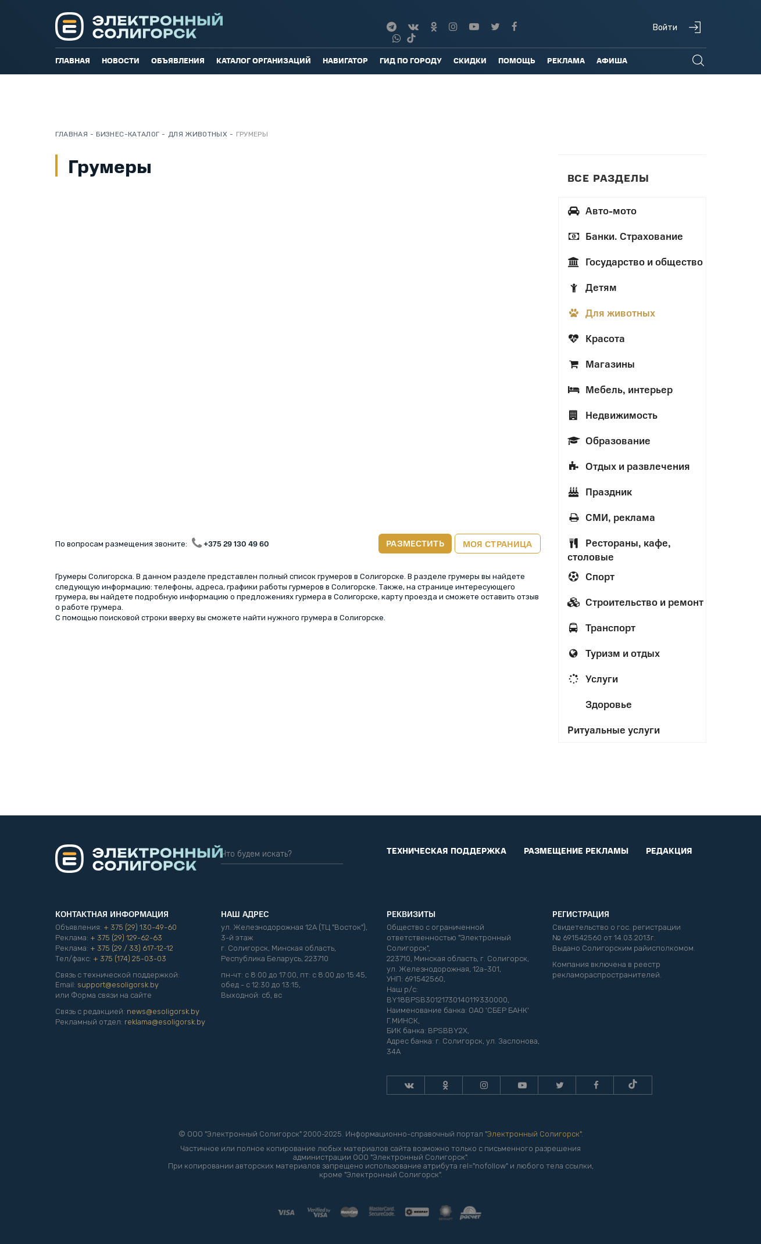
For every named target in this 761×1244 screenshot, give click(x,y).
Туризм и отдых (613, 653)
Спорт (590, 576)
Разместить (415, 543)
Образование (609, 440)
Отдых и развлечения (628, 466)
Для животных (611, 312)
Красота (596, 338)
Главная (72, 60)
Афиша (611, 60)
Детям (592, 287)
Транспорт (601, 627)
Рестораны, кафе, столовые (619, 549)
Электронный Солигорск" (534, 1134)
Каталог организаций (263, 60)
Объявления (178, 60)
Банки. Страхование (625, 236)
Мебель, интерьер (620, 389)
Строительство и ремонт (635, 602)
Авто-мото (602, 210)
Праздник (599, 491)
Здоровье (607, 704)
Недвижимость (612, 415)
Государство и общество (635, 261)
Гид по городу (411, 60)
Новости (121, 60)
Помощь (516, 60)
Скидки (470, 60)
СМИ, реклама (611, 517)
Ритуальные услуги (613, 729)
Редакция (669, 850)
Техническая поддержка (446, 850)
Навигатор (345, 60)
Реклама (566, 60)
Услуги (592, 678)
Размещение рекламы (576, 850)
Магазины (601, 364)
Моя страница (498, 543)
